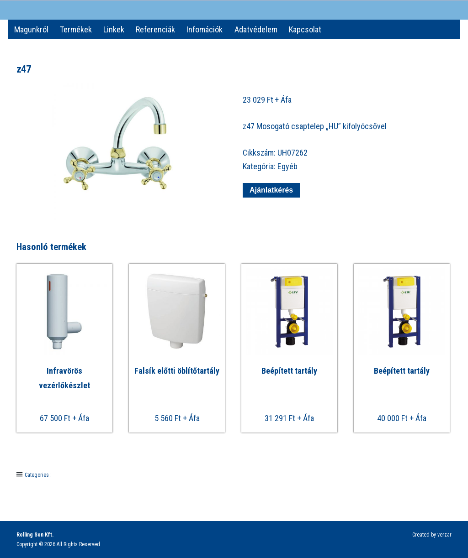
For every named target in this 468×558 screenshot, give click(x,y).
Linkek (113, 29)
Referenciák (155, 29)
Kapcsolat (305, 29)
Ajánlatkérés (271, 190)
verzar (444, 535)
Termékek (76, 29)
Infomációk (204, 29)
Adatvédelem (255, 29)
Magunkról (31, 29)
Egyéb (287, 166)
